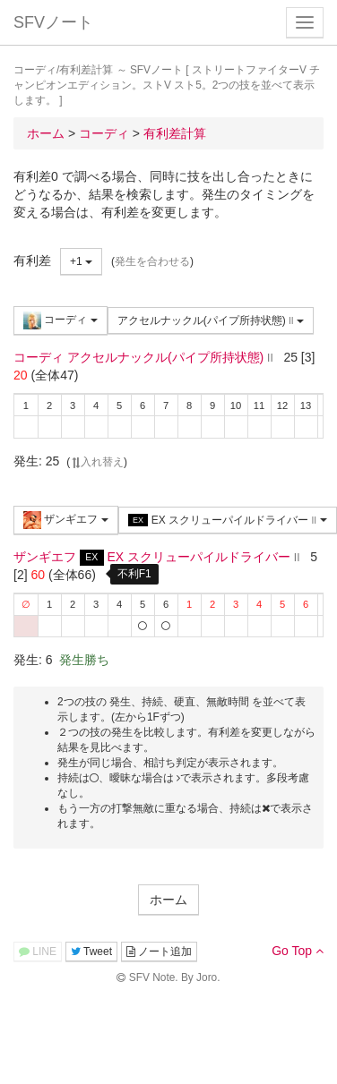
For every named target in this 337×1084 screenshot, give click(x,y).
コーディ (60, 320)
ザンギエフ (65, 520)
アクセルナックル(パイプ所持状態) (210, 320)
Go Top (298, 950)
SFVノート (53, 22)
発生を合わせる (152, 261)
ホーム (168, 899)
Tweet (91, 951)
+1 (81, 261)
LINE (37, 951)
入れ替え (97, 462)
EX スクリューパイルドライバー (227, 520)
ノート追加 (159, 951)
